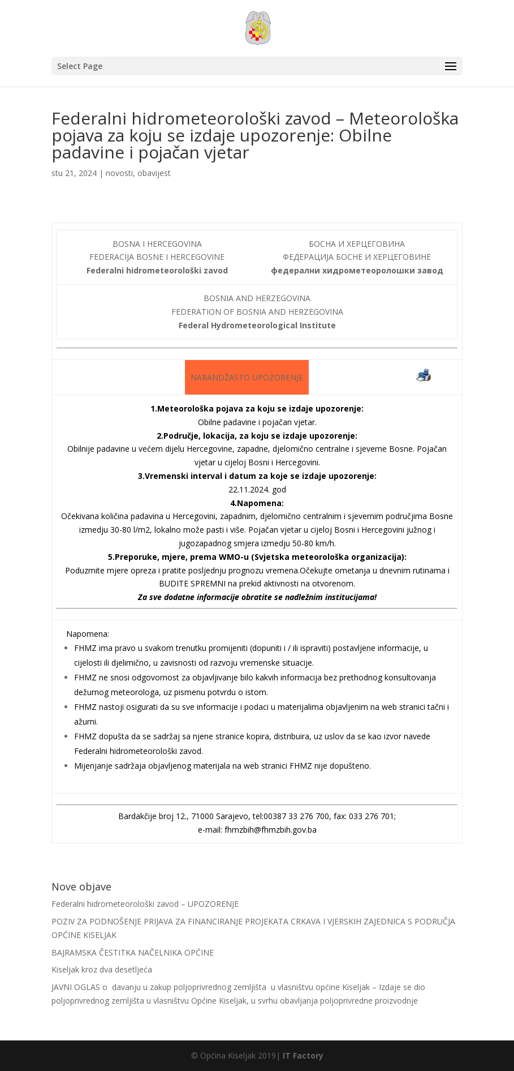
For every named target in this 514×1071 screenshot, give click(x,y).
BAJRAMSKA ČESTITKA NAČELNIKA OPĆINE (132, 952)
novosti (119, 173)
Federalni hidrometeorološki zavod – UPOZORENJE (145, 903)
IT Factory (303, 1055)
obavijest (154, 173)
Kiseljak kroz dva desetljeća (101, 969)
